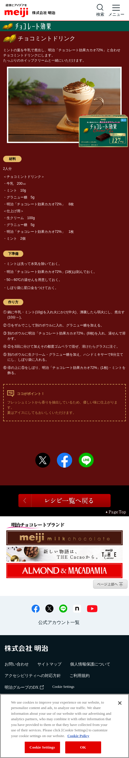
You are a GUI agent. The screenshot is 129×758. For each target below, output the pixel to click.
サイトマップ (49, 664)
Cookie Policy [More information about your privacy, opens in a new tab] (78, 736)
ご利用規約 (80, 676)
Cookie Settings (63, 687)
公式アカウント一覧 (59, 622)
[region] (64, 726)
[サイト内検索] (100, 10)
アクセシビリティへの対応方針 (33, 676)
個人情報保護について (90, 664)
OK (83, 747)
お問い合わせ (17, 664)
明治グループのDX (24, 687)
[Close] (119, 703)
